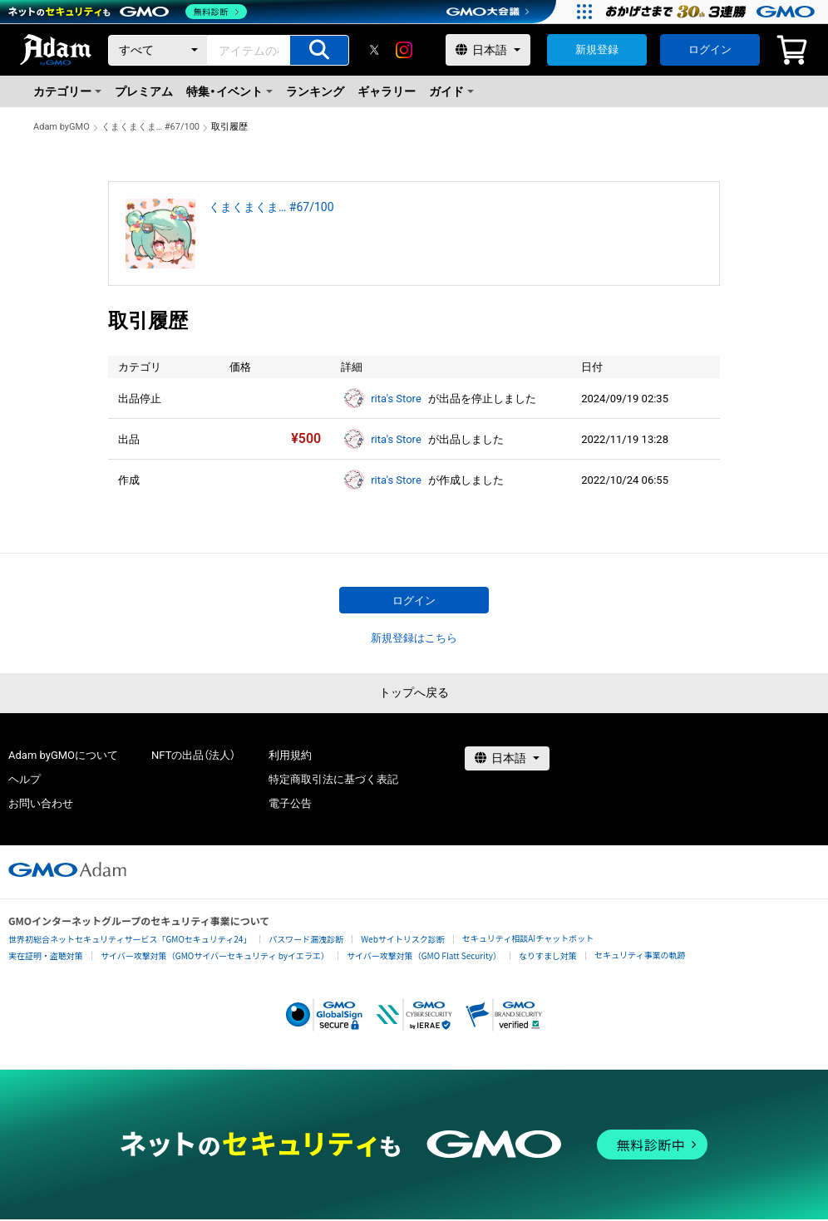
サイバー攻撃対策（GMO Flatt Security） (424, 955)
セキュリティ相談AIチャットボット (528, 938)
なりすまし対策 (548, 955)
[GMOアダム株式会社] (67, 869)
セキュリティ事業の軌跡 (639, 954)
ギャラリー (386, 91)
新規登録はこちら (414, 638)
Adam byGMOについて (63, 755)
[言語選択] (488, 50)
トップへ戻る (414, 692)
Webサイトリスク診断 (403, 939)
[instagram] (404, 50)
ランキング (315, 91)
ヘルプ (24, 779)
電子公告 (290, 803)
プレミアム (144, 91)
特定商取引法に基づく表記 (333, 779)
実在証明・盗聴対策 (45, 955)
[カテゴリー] (158, 50)
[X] (374, 50)
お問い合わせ (40, 803)
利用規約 (290, 755)
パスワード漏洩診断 (306, 939)
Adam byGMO (61, 126)
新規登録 (597, 49)
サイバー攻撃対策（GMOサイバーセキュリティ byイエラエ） (215, 955)
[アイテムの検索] (319, 50)
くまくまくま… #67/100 (150, 126)
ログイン (710, 49)
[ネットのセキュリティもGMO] (127, 11)
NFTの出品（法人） (193, 755)
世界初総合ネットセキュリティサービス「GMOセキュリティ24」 (129, 939)
